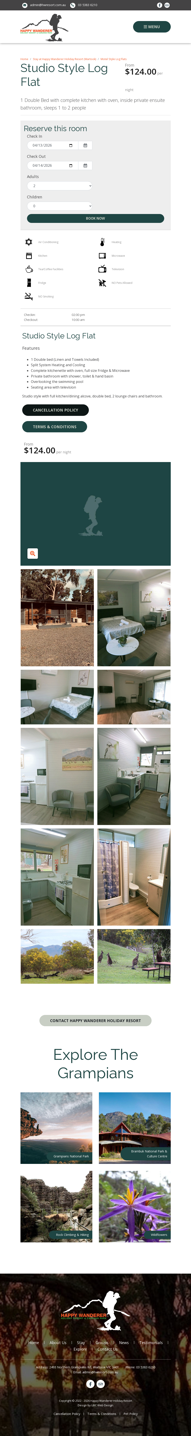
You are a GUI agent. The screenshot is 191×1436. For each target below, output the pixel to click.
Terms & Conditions (54, 426)
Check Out (36, 156)
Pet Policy (130, 1414)
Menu (152, 26)
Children (34, 196)
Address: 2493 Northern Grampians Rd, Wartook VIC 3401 (77, 1367)
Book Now (95, 218)
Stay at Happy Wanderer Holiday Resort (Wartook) (64, 59)
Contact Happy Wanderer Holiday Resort (95, 1020)
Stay (81, 1342)
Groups (102, 1342)
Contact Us (108, 1349)
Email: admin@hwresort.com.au (95, 1372)
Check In (34, 136)
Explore (80, 1349)
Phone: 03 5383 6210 (140, 1367)
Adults (33, 176)
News (124, 1342)
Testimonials (151, 1342)
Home (24, 59)
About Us (58, 1342)
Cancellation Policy (55, 410)
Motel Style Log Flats (114, 59)
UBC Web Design (102, 1405)
